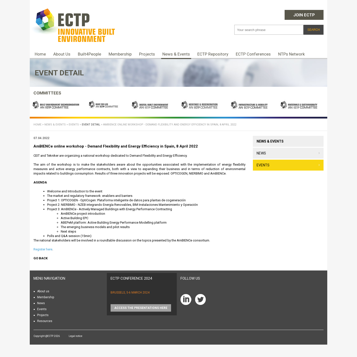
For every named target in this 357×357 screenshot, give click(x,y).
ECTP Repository (212, 54)
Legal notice (75, 336)
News (261, 153)
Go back (40, 258)
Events (74, 124)
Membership (120, 54)
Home (40, 54)
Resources (44, 321)
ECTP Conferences (253, 54)
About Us (61, 54)
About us (43, 291)
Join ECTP (304, 14)
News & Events (176, 54)
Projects (147, 54)
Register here (42, 249)
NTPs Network (291, 54)
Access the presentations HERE (140, 308)
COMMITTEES (47, 92)
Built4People (89, 54)
